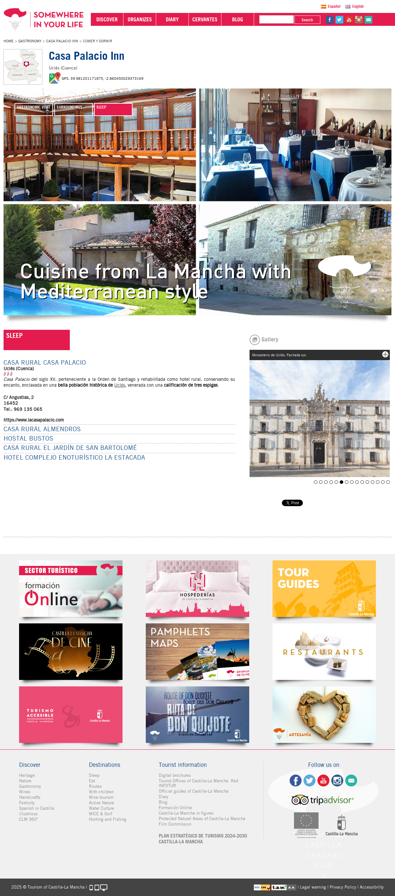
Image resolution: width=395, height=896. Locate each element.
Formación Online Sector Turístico (71, 588)
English (358, 6)
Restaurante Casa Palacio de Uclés (336, 482)
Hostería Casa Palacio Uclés (377, 482)
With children (101, 791)
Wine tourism (101, 797)
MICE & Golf (100, 813)
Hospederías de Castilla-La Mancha (197, 588)
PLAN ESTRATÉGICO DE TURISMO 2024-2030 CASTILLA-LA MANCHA (203, 839)
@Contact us (368, 20)
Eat (92, 780)
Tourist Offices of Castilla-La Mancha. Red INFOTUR (198, 783)
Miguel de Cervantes (197, 714)
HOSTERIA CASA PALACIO (331, 482)
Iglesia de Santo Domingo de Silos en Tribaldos (326, 482)
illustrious (28, 813)
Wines (24, 791)
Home (9, 41)
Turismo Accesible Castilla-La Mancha (71, 714)
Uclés (119, 385)
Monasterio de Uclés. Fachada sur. (341, 482)
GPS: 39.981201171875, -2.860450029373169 (103, 78)
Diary (163, 796)
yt (349, 20)
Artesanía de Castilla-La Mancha (324, 714)
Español (334, 6)
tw (339, 20)
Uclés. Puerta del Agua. (362, 482)
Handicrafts (29, 797)
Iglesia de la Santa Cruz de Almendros (367, 482)
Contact (351, 781)
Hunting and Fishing (107, 819)
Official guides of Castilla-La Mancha (194, 791)
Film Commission (175, 824)
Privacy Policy (343, 887)
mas (385, 354)
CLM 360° (28, 819)
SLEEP (14, 335)
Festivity (27, 802)
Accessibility (372, 887)
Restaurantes (324, 651)
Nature (25, 780)
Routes (95, 786)
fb (330, 20)
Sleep (94, 775)
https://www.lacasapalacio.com (34, 419)
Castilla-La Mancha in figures (186, 813)
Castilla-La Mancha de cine (71, 651)
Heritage (27, 775)
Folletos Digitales (197, 651)
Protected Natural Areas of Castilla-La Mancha (202, 818)
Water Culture (101, 808)
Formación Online (175, 807)
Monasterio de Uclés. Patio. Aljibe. (352, 482)
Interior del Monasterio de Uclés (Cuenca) (357, 482)
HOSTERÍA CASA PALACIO (321, 482)
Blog (163, 802)
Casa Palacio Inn (62, 41)
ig (337, 781)
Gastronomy (29, 41)
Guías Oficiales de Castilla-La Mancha (324, 588)
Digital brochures (175, 775)
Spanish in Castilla (36, 808)
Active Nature (101, 802)
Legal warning (313, 887)
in (359, 20)
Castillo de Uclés (372, 482)
